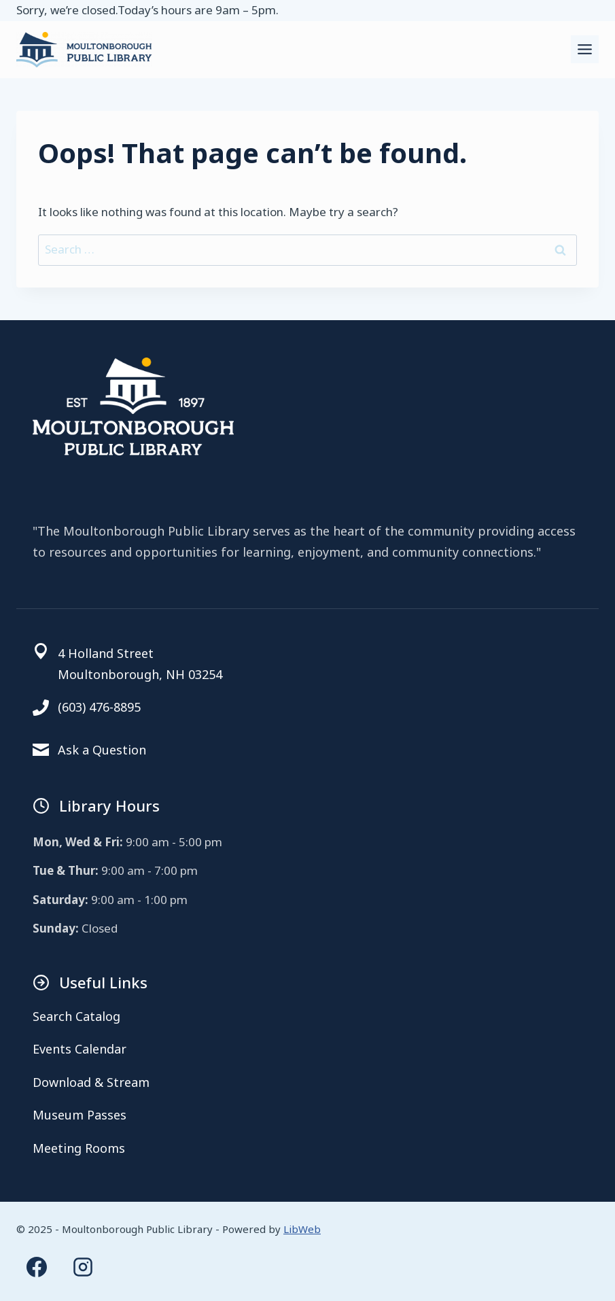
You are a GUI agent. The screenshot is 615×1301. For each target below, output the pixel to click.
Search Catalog (76, 1016)
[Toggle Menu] (585, 49)
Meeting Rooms (79, 1148)
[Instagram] (83, 1267)
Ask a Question (102, 750)
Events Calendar (79, 1049)
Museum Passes (79, 1115)
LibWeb (302, 1229)
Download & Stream (91, 1082)
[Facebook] (36, 1267)
